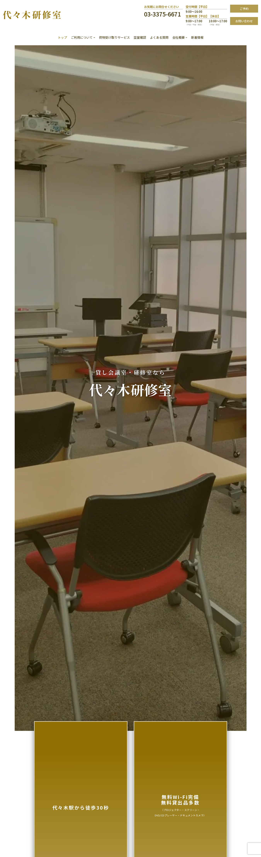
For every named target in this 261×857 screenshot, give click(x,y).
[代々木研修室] (32, 15)
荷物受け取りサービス (114, 37)
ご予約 (244, 9)
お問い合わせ (244, 21)
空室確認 (140, 37)
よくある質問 (159, 37)
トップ (62, 37)
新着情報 (197, 37)
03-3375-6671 (162, 14)
